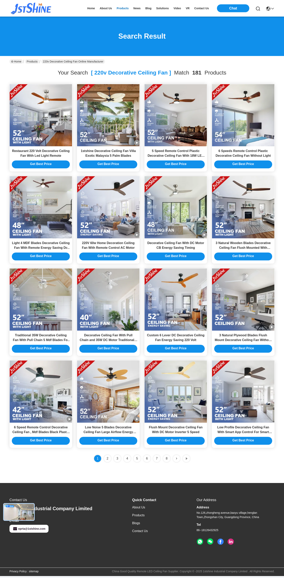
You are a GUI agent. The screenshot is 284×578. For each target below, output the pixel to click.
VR (188, 8)
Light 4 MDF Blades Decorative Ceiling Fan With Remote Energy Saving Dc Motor (41, 248)
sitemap (34, 573)
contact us (201, 8)
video (177, 8)
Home (91, 8)
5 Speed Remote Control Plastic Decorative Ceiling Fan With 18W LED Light (176, 156)
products (123, 8)
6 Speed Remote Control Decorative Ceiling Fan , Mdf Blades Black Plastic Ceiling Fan (40, 434)
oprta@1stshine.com (29, 531)
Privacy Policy (18, 573)
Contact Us (140, 533)
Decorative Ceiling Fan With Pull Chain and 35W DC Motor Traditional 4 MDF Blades (108, 341)
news (137, 8)
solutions (162, 8)
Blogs (136, 525)
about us (106, 8)
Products (32, 61)
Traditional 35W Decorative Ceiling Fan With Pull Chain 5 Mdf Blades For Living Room (41, 341)
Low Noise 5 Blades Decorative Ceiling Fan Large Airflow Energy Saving (108, 434)
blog (148, 8)
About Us (138, 509)
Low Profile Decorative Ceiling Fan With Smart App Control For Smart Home (243, 434)
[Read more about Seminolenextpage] (176, 460)
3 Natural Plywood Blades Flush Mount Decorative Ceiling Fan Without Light (243, 341)
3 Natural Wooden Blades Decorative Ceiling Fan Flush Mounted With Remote (243, 248)
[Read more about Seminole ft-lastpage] (186, 460)
